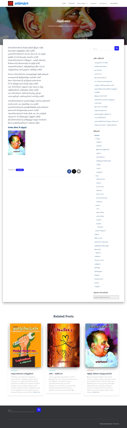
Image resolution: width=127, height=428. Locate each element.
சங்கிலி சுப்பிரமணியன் (100, 66)
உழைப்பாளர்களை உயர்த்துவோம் (21, 373)
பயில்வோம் (97, 256)
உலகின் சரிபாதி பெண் (100, 110)
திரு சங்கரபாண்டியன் (100, 77)
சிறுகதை (99, 190)
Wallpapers (114, 3)
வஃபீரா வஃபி (97, 74)
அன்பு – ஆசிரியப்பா (55, 373)
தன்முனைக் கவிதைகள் (101, 242)
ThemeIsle (116, 423)
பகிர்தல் (98, 164)
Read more (36, 392)
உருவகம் (98, 183)
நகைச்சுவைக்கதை (101, 197)
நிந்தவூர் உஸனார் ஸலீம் (100, 96)
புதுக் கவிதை (100, 212)
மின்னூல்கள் (94, 3)
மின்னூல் (96, 275)
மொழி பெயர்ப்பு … (99, 279)
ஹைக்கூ (98, 223)
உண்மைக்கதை (100, 179)
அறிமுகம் (99, 142)
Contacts (72, 3)
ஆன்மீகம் (99, 145)
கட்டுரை (97, 138)
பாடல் (97, 208)
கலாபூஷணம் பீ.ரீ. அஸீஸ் (101, 62)
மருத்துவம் (99, 172)
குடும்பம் (98, 153)
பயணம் (98, 168)
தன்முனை (100, 227)
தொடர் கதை (100, 194)
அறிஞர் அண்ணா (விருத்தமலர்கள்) (99, 373)
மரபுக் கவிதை (20, 169)
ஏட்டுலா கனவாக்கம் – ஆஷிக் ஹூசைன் (105, 125)
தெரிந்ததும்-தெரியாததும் (103, 160)
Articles (96, 135)
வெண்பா (98, 220)
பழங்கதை (99, 201)
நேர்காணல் (97, 249)
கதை (97, 176)
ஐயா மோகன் (98, 70)
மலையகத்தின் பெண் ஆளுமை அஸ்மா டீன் (106, 121)
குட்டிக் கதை (100, 186)
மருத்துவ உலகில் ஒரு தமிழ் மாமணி (104, 85)
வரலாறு (96, 282)
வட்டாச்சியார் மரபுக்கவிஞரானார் (103, 81)
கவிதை (97, 205)
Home (64, 3)
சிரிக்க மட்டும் (98, 238)
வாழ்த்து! (97, 286)
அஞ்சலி (96, 234)
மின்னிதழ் (97, 267)
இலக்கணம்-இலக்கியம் (103, 149)
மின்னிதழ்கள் (103, 3)
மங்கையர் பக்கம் (99, 260)
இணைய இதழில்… (83, 3)
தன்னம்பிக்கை (100, 157)
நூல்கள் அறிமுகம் (100, 230)
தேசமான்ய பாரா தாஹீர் (100, 106)
